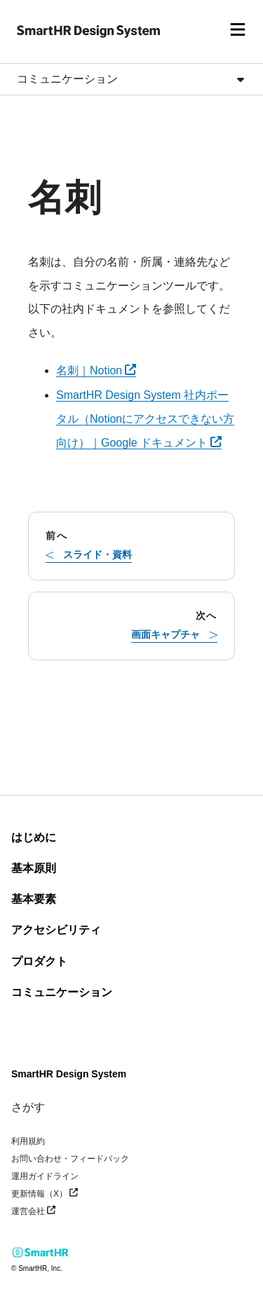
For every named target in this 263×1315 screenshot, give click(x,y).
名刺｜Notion (96, 370)
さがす (28, 1107)
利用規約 (28, 1141)
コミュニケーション (61, 992)
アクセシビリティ (56, 930)
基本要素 (33, 899)
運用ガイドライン (45, 1176)
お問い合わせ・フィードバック (70, 1159)
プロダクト (39, 961)
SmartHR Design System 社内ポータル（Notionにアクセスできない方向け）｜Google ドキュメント (145, 419)
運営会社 (54, 1210)
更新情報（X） (65, 1193)
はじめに (33, 837)
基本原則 (33, 868)
